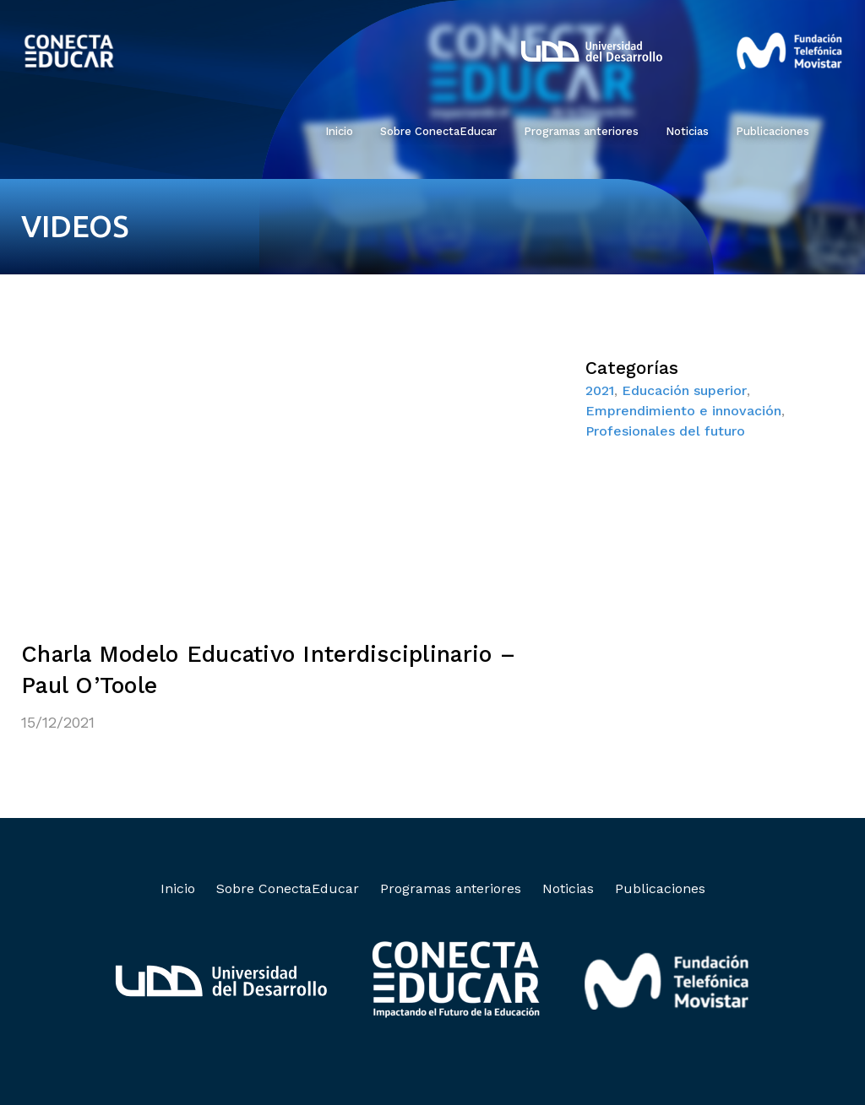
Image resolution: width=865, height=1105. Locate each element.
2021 (599, 390)
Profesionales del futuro (665, 431)
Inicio (339, 131)
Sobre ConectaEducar (438, 131)
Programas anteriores (581, 131)
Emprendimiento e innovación (683, 411)
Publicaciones (772, 131)
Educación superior (684, 390)
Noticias (687, 131)
